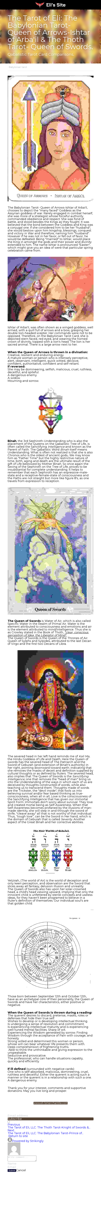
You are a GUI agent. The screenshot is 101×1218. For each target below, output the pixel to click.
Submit (12, 1171)
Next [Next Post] (11, 1130)
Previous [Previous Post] (14, 1124)
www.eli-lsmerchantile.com (50, 1103)
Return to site (18, 1136)
